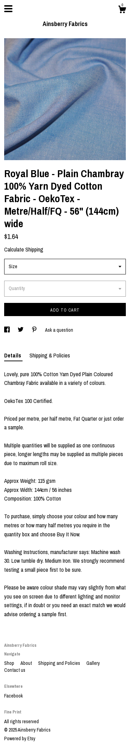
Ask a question (59, 330)
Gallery (93, 663)
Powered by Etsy (19, 738)
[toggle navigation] (8, 8)
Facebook (13, 696)
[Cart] (122, 10)
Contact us (14, 670)
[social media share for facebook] (7, 330)
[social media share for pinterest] (35, 330)
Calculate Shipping (23, 249)
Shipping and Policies (59, 663)
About (26, 663)
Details (13, 355)
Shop (9, 663)
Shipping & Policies (49, 355)
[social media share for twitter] (21, 330)
